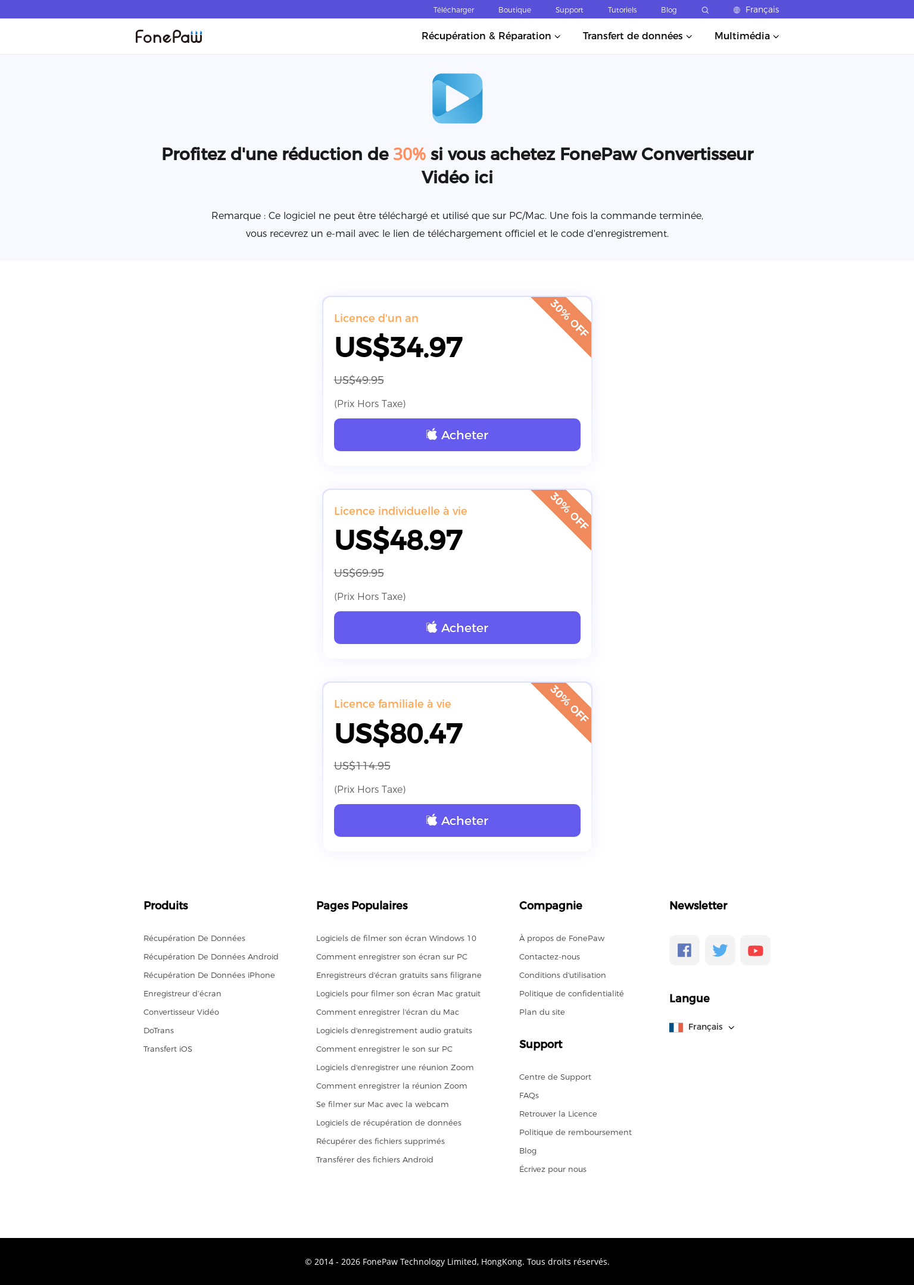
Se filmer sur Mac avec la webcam (382, 1104)
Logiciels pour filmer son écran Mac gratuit (398, 993)
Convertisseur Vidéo (181, 1012)
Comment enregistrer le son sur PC (384, 1048)
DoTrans (159, 1030)
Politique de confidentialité (571, 993)
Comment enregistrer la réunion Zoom (391, 1085)
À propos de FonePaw (561, 938)
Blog (669, 9)
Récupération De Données (194, 938)
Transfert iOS (168, 1048)
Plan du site (542, 1012)
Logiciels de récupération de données (388, 1122)
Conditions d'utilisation (562, 975)
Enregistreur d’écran (183, 993)
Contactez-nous (549, 956)
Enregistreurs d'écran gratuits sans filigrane (399, 975)
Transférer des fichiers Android (374, 1159)
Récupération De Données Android (211, 956)
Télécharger (453, 9)
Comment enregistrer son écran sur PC (391, 956)
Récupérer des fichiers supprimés (380, 1141)
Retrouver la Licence (558, 1113)
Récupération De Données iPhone (209, 975)
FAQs (529, 1095)
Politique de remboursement (575, 1132)
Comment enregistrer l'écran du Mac (387, 1012)
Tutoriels (622, 9)
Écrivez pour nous (553, 1169)
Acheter (457, 434)
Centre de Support (555, 1076)
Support (570, 9)
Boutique (514, 9)
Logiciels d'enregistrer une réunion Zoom (395, 1067)
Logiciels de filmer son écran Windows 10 (396, 938)
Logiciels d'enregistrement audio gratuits (394, 1030)
